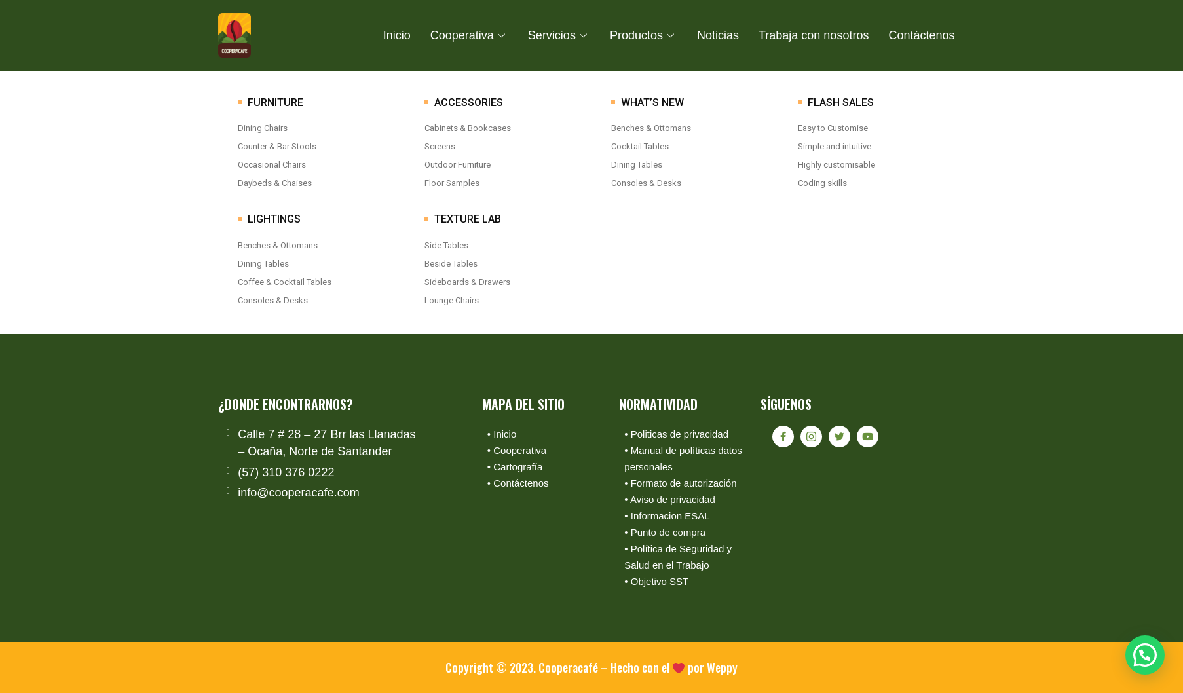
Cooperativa (469, 35)
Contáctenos (921, 35)
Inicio (397, 35)
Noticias (718, 35)
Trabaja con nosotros (814, 35)
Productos (643, 35)
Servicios (559, 35)
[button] (1145, 654)
